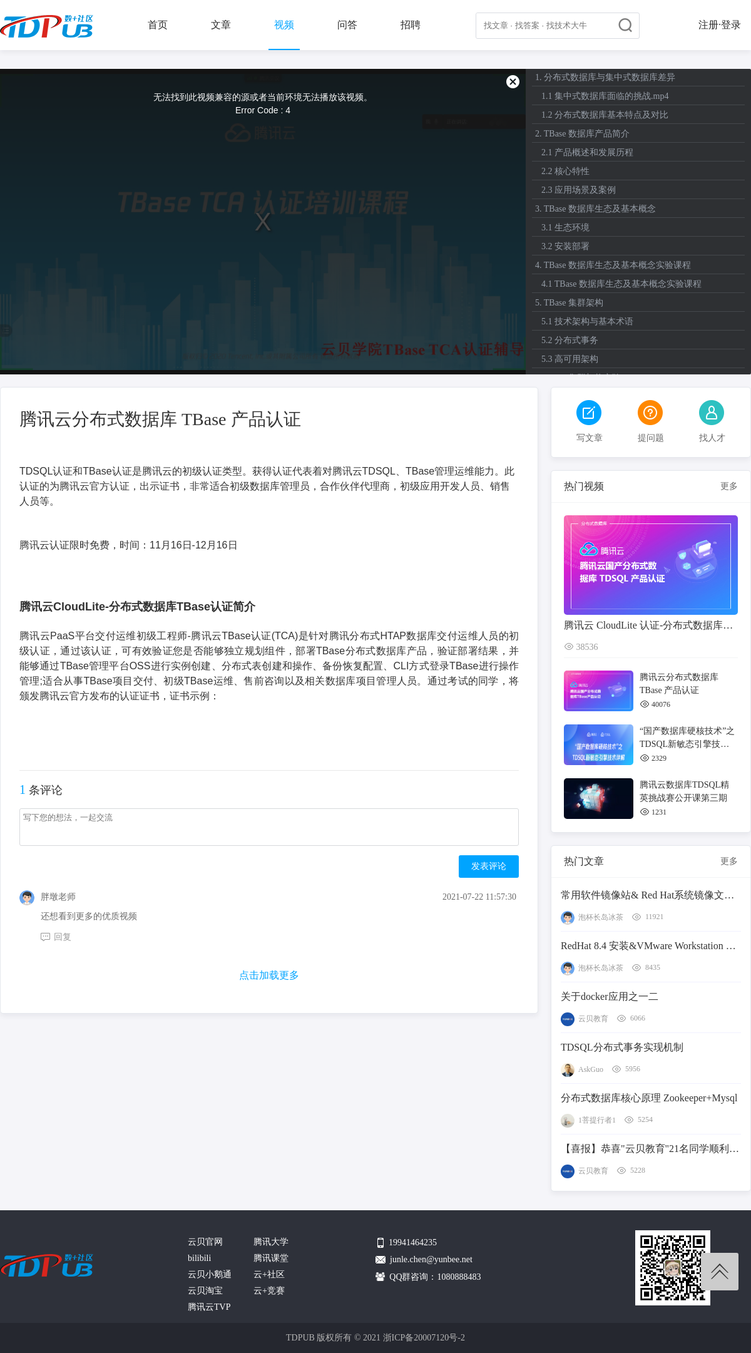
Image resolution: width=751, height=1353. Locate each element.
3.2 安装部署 (565, 246)
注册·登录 (719, 24)
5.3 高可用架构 (569, 359)
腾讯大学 (271, 1242)
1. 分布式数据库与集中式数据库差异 (605, 77)
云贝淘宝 (205, 1290)
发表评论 (488, 866)
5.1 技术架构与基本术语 (587, 321)
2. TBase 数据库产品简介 (582, 133)
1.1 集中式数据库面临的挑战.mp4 (604, 96)
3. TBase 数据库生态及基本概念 (595, 208)
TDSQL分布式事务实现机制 (622, 1047)
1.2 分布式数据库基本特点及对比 (604, 115)
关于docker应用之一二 (609, 996)
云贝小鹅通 (210, 1274)
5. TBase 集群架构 (569, 302)
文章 (221, 24)
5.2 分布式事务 (569, 340)
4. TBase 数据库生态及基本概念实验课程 (613, 265)
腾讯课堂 (271, 1258)
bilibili (199, 1258)
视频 (284, 24)
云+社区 (269, 1274)
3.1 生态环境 (565, 227)
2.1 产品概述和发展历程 (587, 152)
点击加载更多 (269, 975)
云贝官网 (205, 1242)
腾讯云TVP (209, 1307)
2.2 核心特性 (565, 171)
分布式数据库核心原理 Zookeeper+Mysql (649, 1098)
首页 (158, 24)
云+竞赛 (269, 1290)
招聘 (411, 24)
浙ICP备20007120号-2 (424, 1337)
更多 (729, 486)
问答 (347, 24)
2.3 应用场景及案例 (578, 190)
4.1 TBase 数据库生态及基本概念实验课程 (621, 284)
